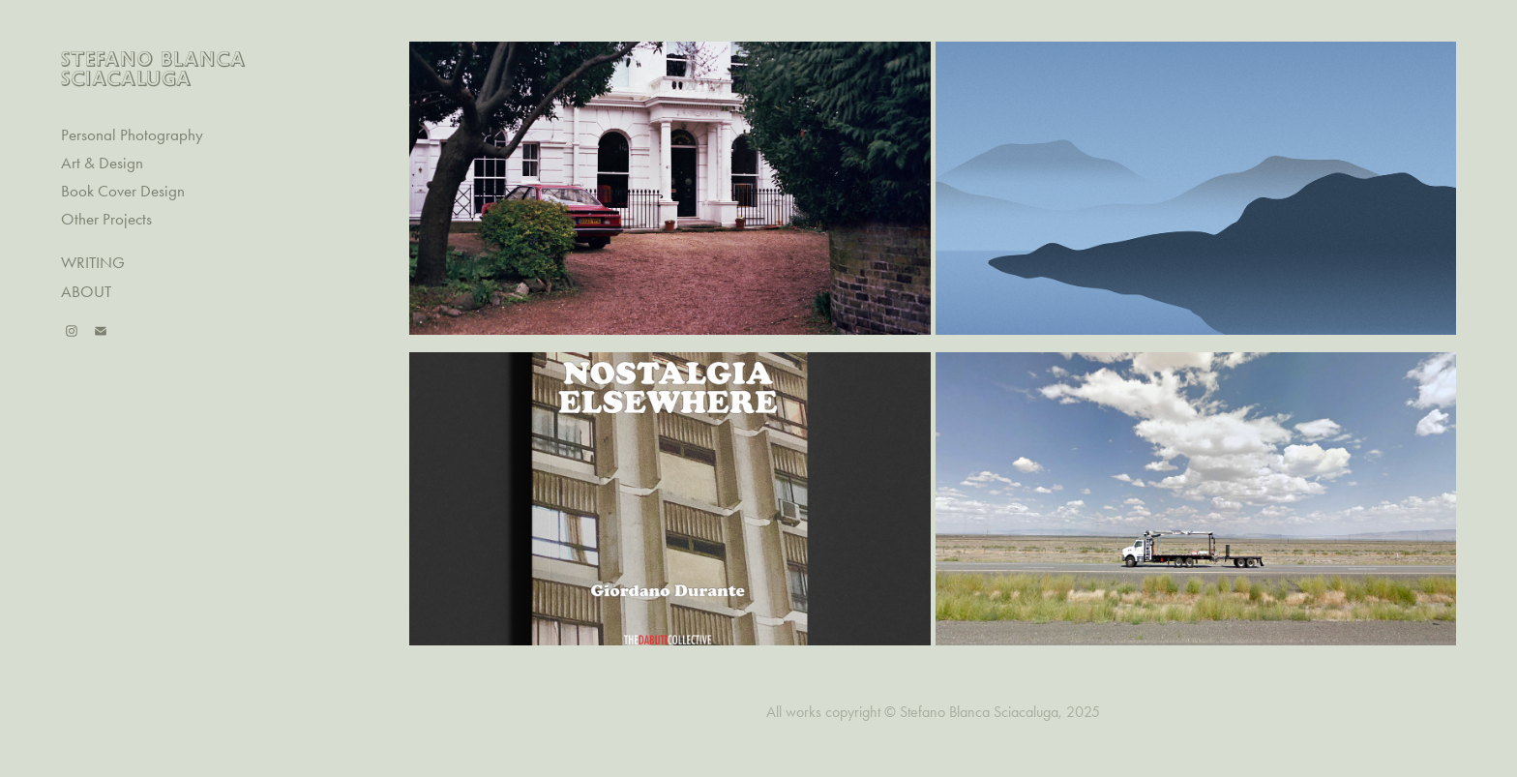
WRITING (93, 262)
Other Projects (106, 218)
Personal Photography (132, 134)
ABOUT (86, 291)
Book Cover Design (123, 190)
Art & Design (102, 162)
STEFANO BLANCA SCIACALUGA (157, 67)
